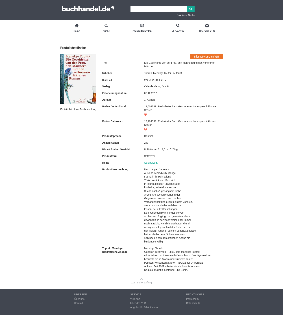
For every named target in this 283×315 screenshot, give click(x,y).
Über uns (79, 299)
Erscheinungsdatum (114, 93)
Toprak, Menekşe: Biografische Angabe (115, 250)
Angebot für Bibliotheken (144, 307)
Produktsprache (112, 136)
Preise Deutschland (114, 106)
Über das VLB (138, 303)
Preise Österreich (112, 121)
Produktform (109, 156)
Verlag (106, 86)
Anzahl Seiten (110, 142)
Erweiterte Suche (186, 15)
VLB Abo (135, 299)
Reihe (105, 162)
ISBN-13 (107, 79)
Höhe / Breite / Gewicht (116, 149)
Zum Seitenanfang (141, 282)
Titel (105, 62)
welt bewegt (151, 162)
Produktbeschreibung (115, 169)
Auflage (107, 99)
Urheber (107, 73)
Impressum (192, 299)
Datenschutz (193, 303)
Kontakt (78, 303)
